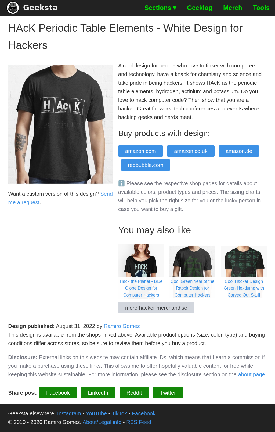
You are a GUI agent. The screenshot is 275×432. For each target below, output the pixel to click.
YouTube (96, 413)
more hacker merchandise (156, 308)
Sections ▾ (160, 7)
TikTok (119, 413)
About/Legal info (102, 422)
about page (251, 374)
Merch (232, 7)
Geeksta (32, 7)
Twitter (168, 393)
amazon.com (140, 151)
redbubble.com (145, 165)
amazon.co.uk (191, 151)
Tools (261, 7)
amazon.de (239, 151)
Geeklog (199, 7)
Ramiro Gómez (122, 326)
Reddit (134, 393)
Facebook (58, 393)
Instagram (69, 413)
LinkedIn (98, 393)
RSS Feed (138, 422)
